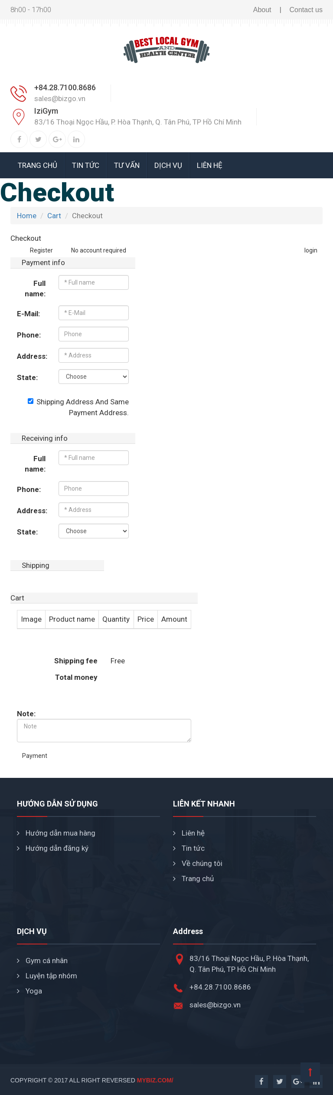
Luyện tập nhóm (47, 975)
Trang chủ (37, 165)
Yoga (29, 991)
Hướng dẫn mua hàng (56, 833)
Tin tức (85, 165)
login (310, 250)
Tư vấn (127, 165)
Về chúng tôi (197, 863)
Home (26, 215)
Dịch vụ (168, 165)
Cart (54, 215)
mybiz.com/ (155, 1080)
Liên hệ (209, 165)
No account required (93, 250)
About (262, 10)
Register (41, 250)
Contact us (306, 10)
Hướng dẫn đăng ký (52, 848)
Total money (76, 677)
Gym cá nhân (42, 960)
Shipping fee (76, 660)
